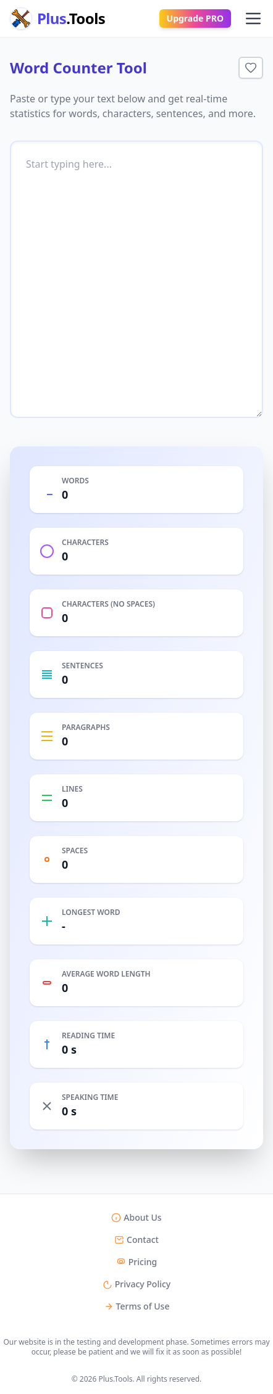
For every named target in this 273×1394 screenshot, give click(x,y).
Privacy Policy (136, 1284)
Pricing (136, 1262)
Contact (136, 1239)
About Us (136, 1217)
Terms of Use (137, 1306)
